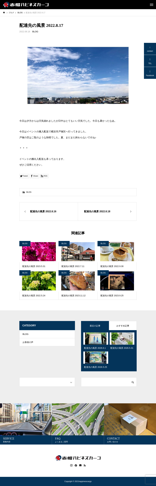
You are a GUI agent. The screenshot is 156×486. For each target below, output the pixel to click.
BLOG (35, 31)
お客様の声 (28, 344)
